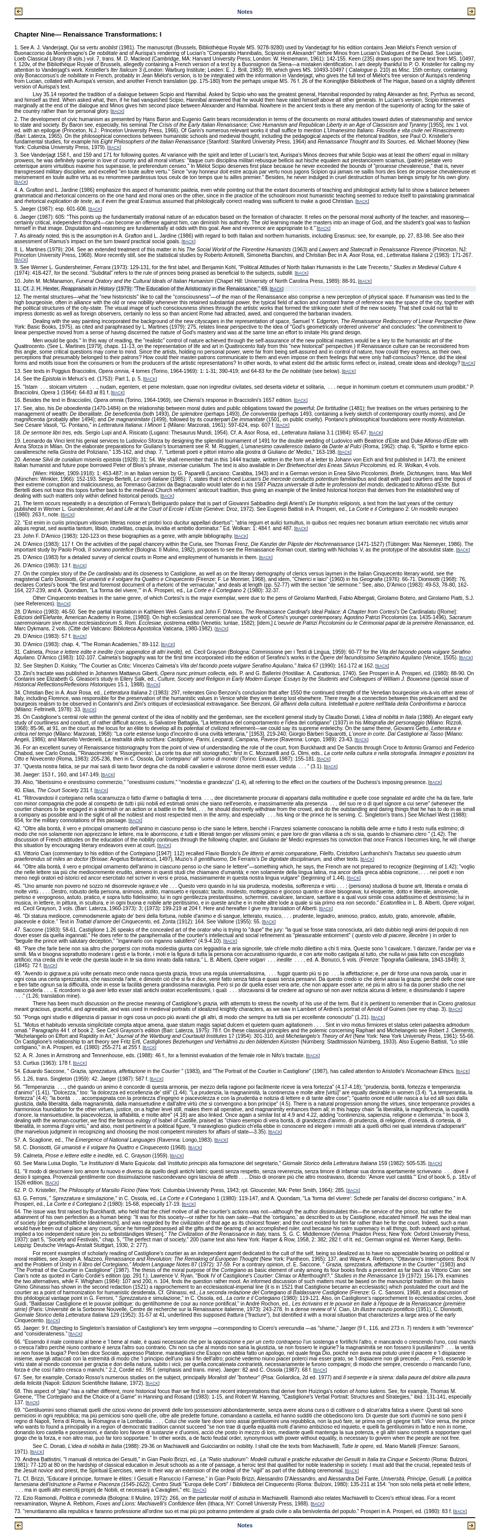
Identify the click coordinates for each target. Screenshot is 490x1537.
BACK (117, 111)
